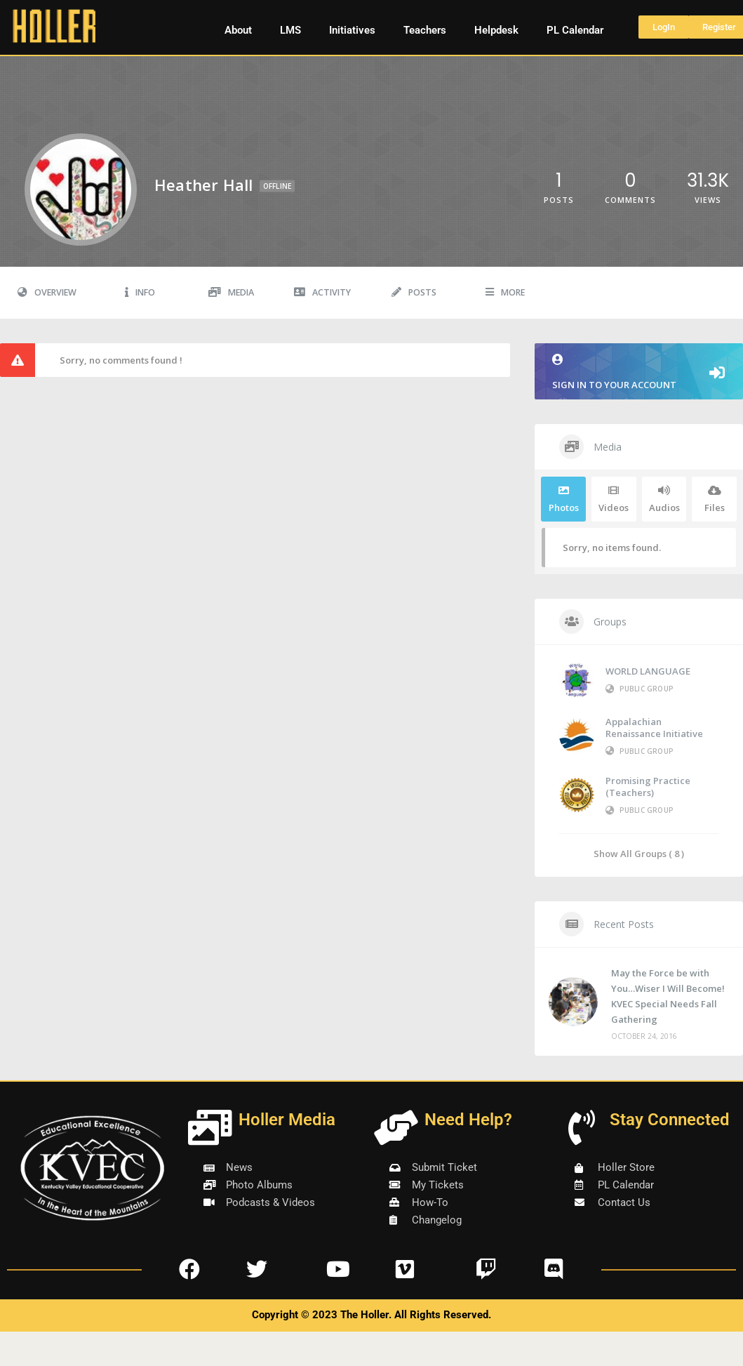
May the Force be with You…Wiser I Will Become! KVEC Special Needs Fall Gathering (668, 996)
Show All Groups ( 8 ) (639, 853)
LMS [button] (290, 30)
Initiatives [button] (352, 30)
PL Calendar (575, 30)
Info (140, 292)
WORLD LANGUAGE (647, 671)
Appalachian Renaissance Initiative (654, 727)
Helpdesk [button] (496, 30)
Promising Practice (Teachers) (647, 786)
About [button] (238, 30)
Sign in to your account (638, 372)
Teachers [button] (424, 30)
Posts (413, 292)
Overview (47, 292)
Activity (322, 292)
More (505, 292)
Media (231, 292)
